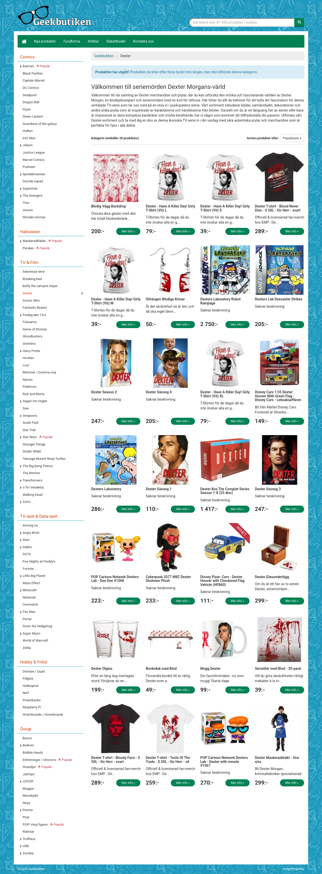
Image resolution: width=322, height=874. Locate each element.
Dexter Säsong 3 (268, 489)
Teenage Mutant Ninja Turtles (44, 459)
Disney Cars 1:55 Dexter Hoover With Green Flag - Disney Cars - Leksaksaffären (278, 396)
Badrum (28, 745)
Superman (30, 188)
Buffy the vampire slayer (40, 286)
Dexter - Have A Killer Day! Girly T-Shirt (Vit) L (170, 208)
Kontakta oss (143, 41)
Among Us (30, 525)
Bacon (27, 738)
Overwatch (30, 604)
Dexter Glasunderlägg (272, 577)
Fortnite (28, 569)
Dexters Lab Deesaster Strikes (278, 299)
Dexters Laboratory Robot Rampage (220, 301)
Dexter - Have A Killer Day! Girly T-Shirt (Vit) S (225, 208)
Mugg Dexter (210, 669)
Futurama (29, 322)
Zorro (26, 502)
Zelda (27, 648)
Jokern (28, 145)
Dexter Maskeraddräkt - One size (277, 759)
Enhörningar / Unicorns (47, 760)
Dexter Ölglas (101, 669)
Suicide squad (33, 181)
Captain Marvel (34, 80)
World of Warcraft (35, 640)
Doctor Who (31, 300)
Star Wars (38, 437)
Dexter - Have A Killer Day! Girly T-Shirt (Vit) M (116, 301)
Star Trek (29, 430)
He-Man (28, 358)
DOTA (27, 554)
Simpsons (30, 415)
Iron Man (29, 138)
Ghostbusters (32, 336)
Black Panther (33, 73)
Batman (36, 66)
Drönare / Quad (34, 671)
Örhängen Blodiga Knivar (165, 299)
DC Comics (31, 88)
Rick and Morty (34, 394)
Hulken (28, 131)
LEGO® (28, 781)
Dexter (27, 293)
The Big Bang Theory (38, 466)
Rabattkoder (116, 41)
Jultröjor (29, 774)
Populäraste (292, 138)
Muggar (28, 788)
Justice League (34, 152)
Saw (26, 408)
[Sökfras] (242, 22)
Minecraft (29, 590)
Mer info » (128, 231)
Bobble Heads (33, 752)
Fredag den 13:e (34, 315)
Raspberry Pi (32, 707)
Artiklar (93, 41)
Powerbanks (32, 700)
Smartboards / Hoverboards (43, 714)
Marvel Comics (33, 160)
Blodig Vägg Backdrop (108, 206)
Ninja (26, 803)
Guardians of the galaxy (40, 124)
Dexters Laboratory (106, 489)
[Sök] (299, 22)
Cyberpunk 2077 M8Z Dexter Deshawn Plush (168, 579)
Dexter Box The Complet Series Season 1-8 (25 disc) (224, 491)
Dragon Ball (31, 102)
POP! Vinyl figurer (43, 824)
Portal (27, 619)
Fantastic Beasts (35, 307)
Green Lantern (33, 116)
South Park (30, 423)
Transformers (32, 480)
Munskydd (30, 795)
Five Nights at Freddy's (39, 561)
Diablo (27, 547)
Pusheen (29, 167)
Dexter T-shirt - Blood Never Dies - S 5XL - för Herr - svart (277, 208)
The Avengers (33, 195)
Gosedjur (37, 767)
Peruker (36, 248)
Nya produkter (45, 41)
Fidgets (28, 678)
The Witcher (31, 473)
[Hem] (24, 41)
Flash (26, 109)
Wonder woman (34, 217)
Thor (26, 203)
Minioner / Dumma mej (39, 372)
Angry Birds (31, 533)
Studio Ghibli (32, 451)
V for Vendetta (33, 487)
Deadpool (29, 95)
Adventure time (34, 271)
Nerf (26, 693)
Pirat (26, 817)
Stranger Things (34, 444)
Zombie (28, 853)
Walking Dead (33, 495)
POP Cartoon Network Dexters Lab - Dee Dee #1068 (115, 579)
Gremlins (29, 343)
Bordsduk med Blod (161, 669)
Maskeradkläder (42, 241)
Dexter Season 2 (104, 392)
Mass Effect (31, 583)
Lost (26, 365)
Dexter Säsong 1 (159, 489)
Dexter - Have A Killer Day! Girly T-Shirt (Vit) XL (225, 394)
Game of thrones (35, 329)
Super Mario (31, 633)
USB (26, 846)
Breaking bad (32, 279)
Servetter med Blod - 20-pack (278, 669)
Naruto (27, 379)
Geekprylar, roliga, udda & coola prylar (55, 16)
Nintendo (29, 597)
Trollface (29, 839)
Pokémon (29, 387)
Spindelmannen (34, 174)
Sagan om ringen (35, 401)
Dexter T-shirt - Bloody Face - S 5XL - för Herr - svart (115, 759)
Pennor (28, 810)
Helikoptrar (31, 686)
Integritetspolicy (293, 869)
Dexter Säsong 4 (159, 392)
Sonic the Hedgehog (37, 626)
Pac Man (29, 612)
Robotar (28, 831)
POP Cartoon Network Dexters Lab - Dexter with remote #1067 (224, 761)
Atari (26, 540)
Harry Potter (31, 351)
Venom (28, 210)
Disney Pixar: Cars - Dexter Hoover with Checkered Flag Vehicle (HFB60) (222, 581)
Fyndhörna (72, 41)
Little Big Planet (34, 576)
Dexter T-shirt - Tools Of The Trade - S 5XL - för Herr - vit (168, 759)
